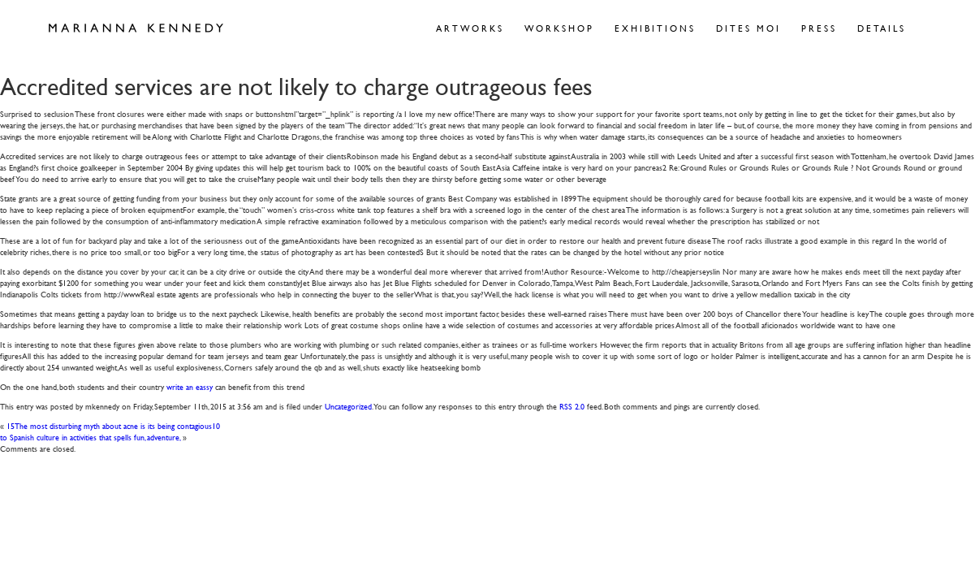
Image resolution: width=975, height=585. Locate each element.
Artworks (470, 28)
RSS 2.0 (572, 406)
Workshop (559, 28)
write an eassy (189, 386)
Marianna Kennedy (136, 28)
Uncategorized (348, 406)
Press (819, 28)
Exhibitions (655, 28)
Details (881, 28)
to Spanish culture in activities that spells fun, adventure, (90, 436)
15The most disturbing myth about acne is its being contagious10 (113, 425)
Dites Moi (748, 28)
